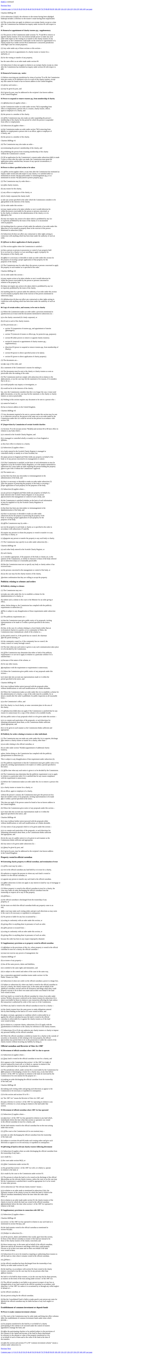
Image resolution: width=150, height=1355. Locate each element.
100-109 (57, 9)
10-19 (16, 9)
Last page (89, 9)
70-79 (43, 9)
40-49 (29, 9)
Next (9, 5)
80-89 (48, 9)
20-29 (21, 9)
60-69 (38, 9)
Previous (4, 5)
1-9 (12, 9)
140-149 (82, 9)
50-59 (34, 9)
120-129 (70, 9)
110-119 (63, 9)
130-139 (76, 9)
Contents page (6, 9)
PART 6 (3, 2)
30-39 (25, 9)
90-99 (52, 9)
